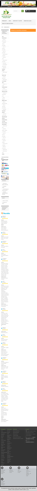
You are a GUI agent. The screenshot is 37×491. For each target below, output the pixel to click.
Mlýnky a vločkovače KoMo (4, 103)
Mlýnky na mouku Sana (4, 147)
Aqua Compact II (4, 73)
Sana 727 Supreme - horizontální (4, 48)
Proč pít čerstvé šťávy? (7, 23)
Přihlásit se (33, 6)
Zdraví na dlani (27, 20)
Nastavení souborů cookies (18, 438)
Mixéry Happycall (3, 98)
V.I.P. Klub (3, 121)
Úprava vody (4, 75)
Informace (4, 180)
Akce (10, 20)
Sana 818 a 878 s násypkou (4, 55)
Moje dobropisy (16, 432)
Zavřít (27, 489)
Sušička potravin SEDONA (4, 89)
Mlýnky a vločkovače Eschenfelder (4, 106)
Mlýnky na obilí (4, 100)
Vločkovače (4, 109)
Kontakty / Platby (17, 20)
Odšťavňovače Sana (4, 127)
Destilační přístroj (3, 70)
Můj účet (15, 429)
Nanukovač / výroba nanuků (4, 115)
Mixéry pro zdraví (4, 91)
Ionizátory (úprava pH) (4, 77)
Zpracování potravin (3, 112)
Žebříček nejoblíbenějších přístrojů (5, 193)
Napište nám (21, 6)
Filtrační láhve (5, 79)
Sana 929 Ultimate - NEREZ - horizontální (4, 130)
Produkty (4, 20)
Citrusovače (4, 63)
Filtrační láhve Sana (4, 152)
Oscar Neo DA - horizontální (4, 61)
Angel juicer (4, 67)
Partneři (8, 441)
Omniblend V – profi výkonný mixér (4, 94)
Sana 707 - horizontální (4, 52)
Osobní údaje (15, 435)
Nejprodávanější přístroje (4, 117)
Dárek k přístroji (4, 122)
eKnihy (2, 464)
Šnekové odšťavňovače (4, 40)
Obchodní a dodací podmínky (9, 436)
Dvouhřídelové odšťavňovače (4, 65)
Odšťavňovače (4, 432)
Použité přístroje (4, 119)
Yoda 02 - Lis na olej (4, 85)
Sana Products (4, 124)
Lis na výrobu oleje (4, 82)
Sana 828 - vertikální (4, 141)
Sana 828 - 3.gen (4, 58)
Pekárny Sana (5, 149)
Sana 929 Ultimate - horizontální (4, 44)
